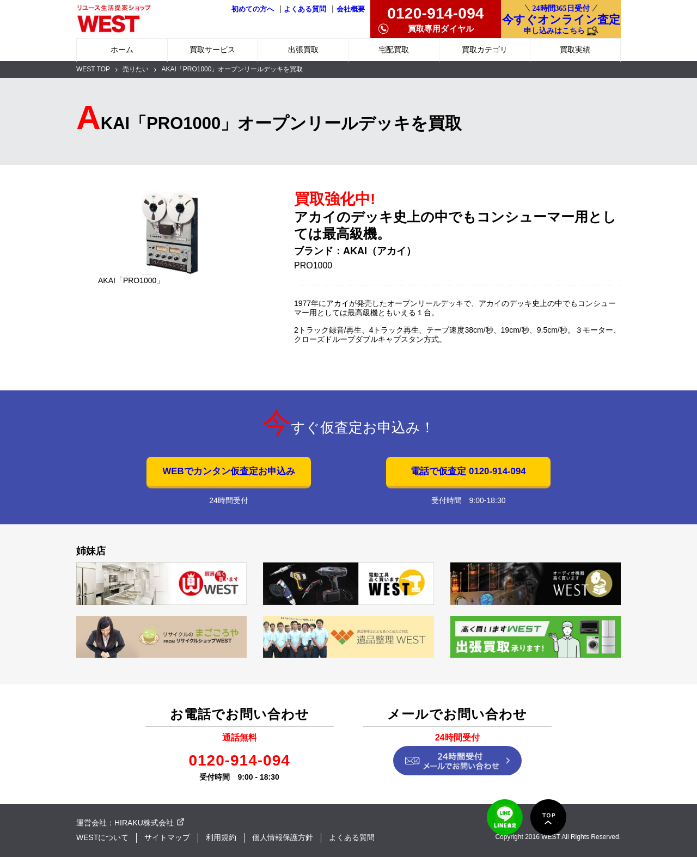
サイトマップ (167, 837)
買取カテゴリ (485, 49)
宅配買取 (393, 49)
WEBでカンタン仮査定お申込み (228, 471)
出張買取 (303, 49)
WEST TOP (93, 69)
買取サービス (212, 49)
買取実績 (575, 49)
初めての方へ (252, 9)
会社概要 (351, 9)
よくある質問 (305, 9)
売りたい (136, 69)
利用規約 (221, 837)
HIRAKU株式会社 (144, 822)
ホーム (122, 49)
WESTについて (102, 837)
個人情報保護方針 (282, 837)
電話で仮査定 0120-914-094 (468, 471)
